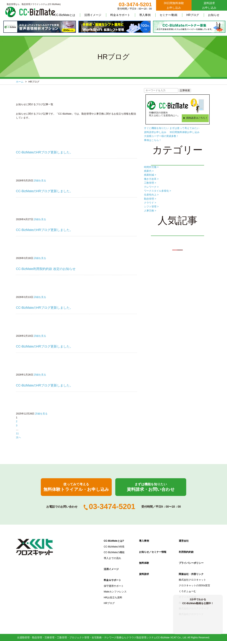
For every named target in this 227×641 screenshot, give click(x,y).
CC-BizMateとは (64, 14)
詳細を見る (40, 180)
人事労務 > (150, 210)
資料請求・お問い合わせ (151, 487)
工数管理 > (150, 182)
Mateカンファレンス (115, 591)
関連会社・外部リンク (191, 574)
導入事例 (145, 14)
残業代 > (149, 171)
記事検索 (185, 90)
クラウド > (150, 202)
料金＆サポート (120, 14)
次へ (18, 437)
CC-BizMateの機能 (114, 552)
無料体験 (144, 562)
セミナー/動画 (168, 14)
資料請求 (144, 574)
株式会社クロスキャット (192, 579)
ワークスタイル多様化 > (157, 190)
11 (17, 433)
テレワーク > (151, 186)
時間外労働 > (151, 167)
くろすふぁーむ (187, 591)
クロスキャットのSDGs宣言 (194, 585)
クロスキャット (34, 547)
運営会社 (184, 540)
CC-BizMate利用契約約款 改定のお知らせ (46, 269)
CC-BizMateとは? (114, 540)
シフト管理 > (151, 206)
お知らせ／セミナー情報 (152, 551)
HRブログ (192, 14)
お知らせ (213, 14)
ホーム (19, 81)
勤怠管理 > (150, 198)
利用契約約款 (186, 551)
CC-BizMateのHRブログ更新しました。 (44, 152)
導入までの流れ (112, 558)
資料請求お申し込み (209, 5)
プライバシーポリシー (191, 562)
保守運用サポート (114, 585)
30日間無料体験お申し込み (174, 5)
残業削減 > (150, 174)
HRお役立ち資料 (113, 597)
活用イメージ (92, 14)
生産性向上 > (151, 194)
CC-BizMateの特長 (114, 546)
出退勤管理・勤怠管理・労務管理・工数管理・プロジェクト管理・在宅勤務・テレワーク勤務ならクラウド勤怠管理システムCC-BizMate (93, 637)
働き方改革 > (151, 178)
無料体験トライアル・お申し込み (76, 487)
